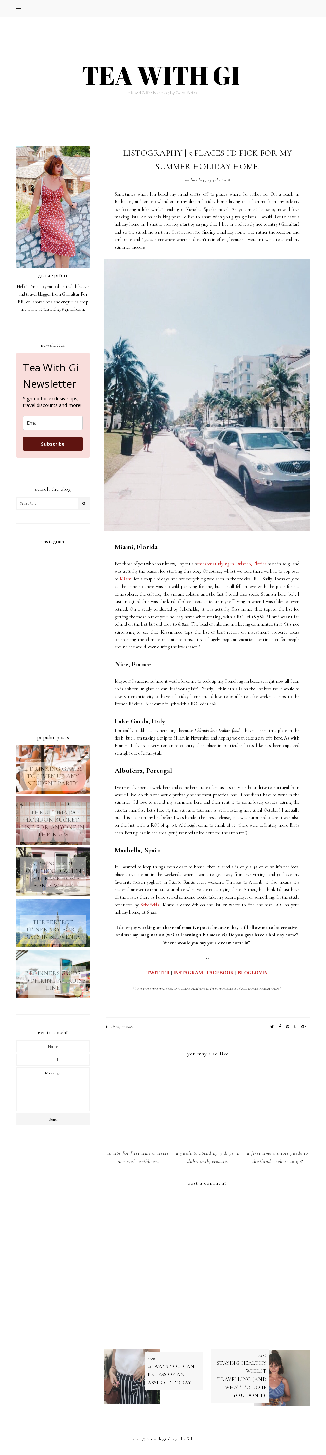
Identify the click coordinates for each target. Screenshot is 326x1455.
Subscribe (53, 444)
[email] (53, 423)
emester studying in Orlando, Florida (232, 564)
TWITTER (158, 972)
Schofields (150, 905)
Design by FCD (180, 1439)
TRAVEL (128, 1026)
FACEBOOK (220, 972)
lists (115, 1026)
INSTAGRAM (188, 972)
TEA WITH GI (156, 1439)
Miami (126, 579)
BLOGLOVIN (253, 972)
